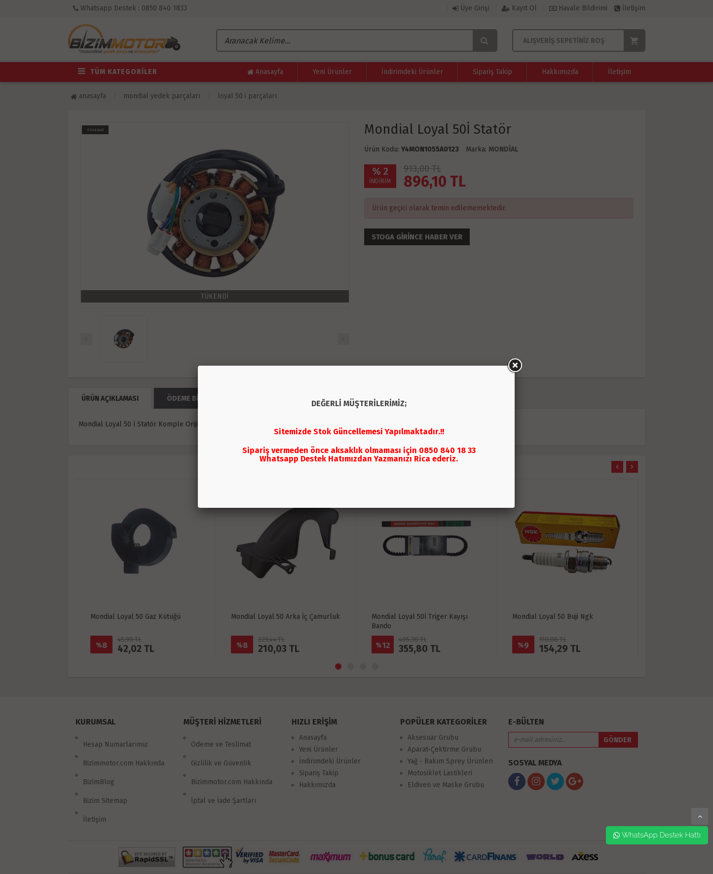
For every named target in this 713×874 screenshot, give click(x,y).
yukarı (699, 816)
